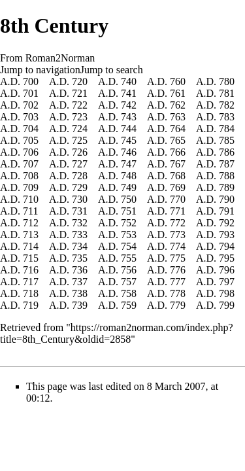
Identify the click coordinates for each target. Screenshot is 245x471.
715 (31, 258)
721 (80, 93)
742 (129, 105)
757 (129, 281)
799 (227, 305)
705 (31, 140)
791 (227, 211)
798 (227, 293)
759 (129, 305)
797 (227, 281)
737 (80, 281)
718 (31, 293)
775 (178, 258)
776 (178, 269)
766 (178, 152)
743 (129, 116)
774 (178, 246)
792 (227, 222)
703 (31, 116)
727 (80, 163)
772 (178, 222)
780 (227, 81)
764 (178, 128)
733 (80, 234)
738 (80, 293)
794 (227, 246)
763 (178, 116)
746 (129, 152)
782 (227, 105)
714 (31, 246)
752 (129, 222)
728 (80, 175)
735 (80, 258)
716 (31, 269)
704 (31, 128)
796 (227, 269)
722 (80, 105)
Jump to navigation (40, 69)
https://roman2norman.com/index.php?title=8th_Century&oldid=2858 (116, 333)
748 (129, 175)
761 (178, 93)
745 (129, 140)
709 (31, 187)
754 (129, 246)
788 (227, 175)
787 (227, 163)
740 (129, 81)
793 (227, 234)
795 (227, 258)
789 (227, 187)
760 (178, 81)
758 (129, 293)
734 (80, 246)
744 (129, 128)
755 (129, 258)
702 (31, 105)
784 (227, 128)
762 (178, 105)
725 (80, 140)
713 (31, 234)
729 (80, 187)
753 (129, 234)
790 (227, 199)
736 (80, 269)
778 (178, 293)
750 (129, 199)
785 (227, 140)
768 (178, 175)
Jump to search (111, 69)
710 (31, 199)
